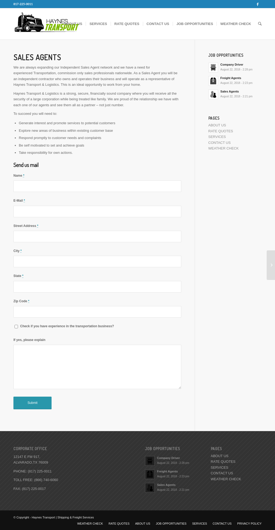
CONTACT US (219, 143)
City (17, 251)
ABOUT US (217, 125)
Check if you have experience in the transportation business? (67, 326)
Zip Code (21, 301)
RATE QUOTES (220, 131)
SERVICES (217, 137)
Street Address (25, 226)
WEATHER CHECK (223, 148)
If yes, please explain (29, 340)
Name (18, 175)
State (18, 276)
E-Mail (19, 200)
